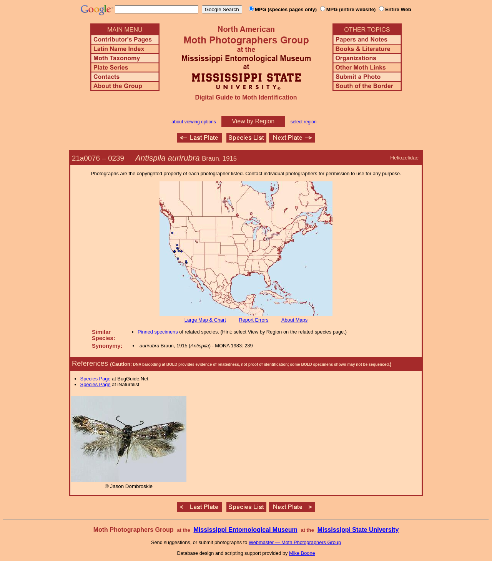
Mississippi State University (358, 529)
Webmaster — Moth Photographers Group (295, 542)
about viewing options (193, 121)
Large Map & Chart (205, 320)
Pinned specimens (158, 332)
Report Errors (254, 320)
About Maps (294, 320)
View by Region (253, 121)
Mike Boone (302, 553)
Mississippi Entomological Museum (245, 529)
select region (304, 121)
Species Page (95, 379)
